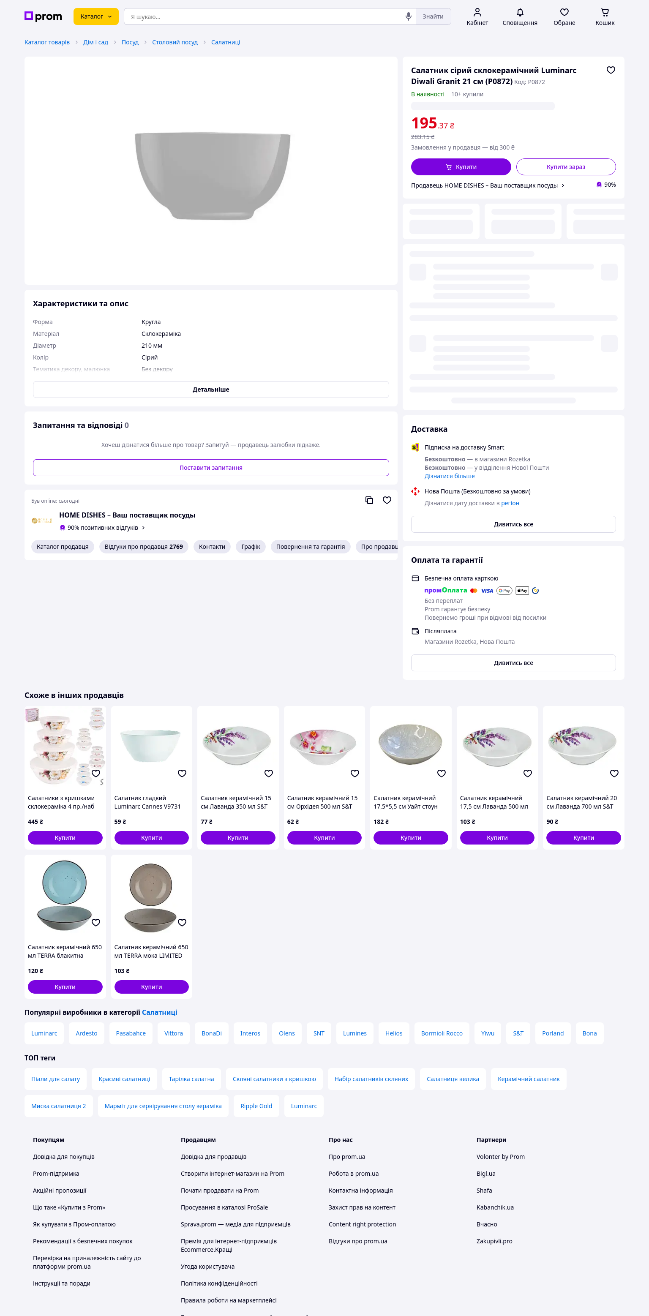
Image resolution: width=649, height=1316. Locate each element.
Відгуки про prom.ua (358, 1121)
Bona (590, 914)
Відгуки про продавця (144, 546)
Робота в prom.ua (354, 1054)
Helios (394, 914)
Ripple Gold (256, 986)
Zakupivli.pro (495, 1121)
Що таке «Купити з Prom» (69, 1088)
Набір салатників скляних (371, 959)
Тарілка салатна (191, 959)
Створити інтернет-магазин (220, 1054)
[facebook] (497, 1246)
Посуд (130, 42)
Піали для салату (55, 959)
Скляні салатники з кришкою (274, 959)
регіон (497, 106)
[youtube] (482, 1246)
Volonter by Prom (501, 1037)
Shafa (484, 1071)
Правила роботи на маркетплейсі (229, 1181)
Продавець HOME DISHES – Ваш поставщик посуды (484, 185)
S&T (518, 914)
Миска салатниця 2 (58, 986)
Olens (287, 914)
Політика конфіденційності (219, 1164)
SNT (319, 914)
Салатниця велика (453, 959)
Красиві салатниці (124, 959)
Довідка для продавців (213, 1037)
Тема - (212, 1246)
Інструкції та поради (61, 1164)
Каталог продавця (63, 546)
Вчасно (487, 1105)
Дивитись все (513, 312)
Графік (250, 546)
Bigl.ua (486, 1054)
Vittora (173, 914)
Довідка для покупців (64, 1037)
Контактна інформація (361, 1071)
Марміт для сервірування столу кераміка (163, 986)
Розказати (367, 1301)
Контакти (212, 546)
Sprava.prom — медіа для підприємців (236, 1105)
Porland (553, 914)
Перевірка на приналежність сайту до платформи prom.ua (87, 1142)
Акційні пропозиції (60, 1071)
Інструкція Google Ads (212, 1223)
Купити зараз (566, 167)
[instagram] (512, 1246)
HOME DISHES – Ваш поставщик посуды (127, 515)
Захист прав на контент (362, 1088)
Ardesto (86, 914)
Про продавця (381, 546)
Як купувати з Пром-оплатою (74, 1105)
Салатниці (225, 42)
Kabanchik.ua (495, 1088)
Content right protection (362, 1105)
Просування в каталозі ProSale (224, 1088)
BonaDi (212, 914)
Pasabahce (131, 914)
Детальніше (211, 389)
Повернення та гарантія (310, 546)
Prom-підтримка (56, 1054)
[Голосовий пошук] (408, 16)
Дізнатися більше (450, 264)
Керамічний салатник (529, 959)
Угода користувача (208, 1147)
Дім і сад (95, 42)
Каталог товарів (47, 42)
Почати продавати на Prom (220, 1071)
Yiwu (487, 914)
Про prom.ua (347, 1037)
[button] (461, 166)
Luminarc (44, 914)
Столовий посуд (175, 42)
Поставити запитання (211, 467)
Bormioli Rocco (442, 914)
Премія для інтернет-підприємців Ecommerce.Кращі (229, 1125)
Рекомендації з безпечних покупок (83, 1121)
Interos (250, 914)
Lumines (355, 914)
